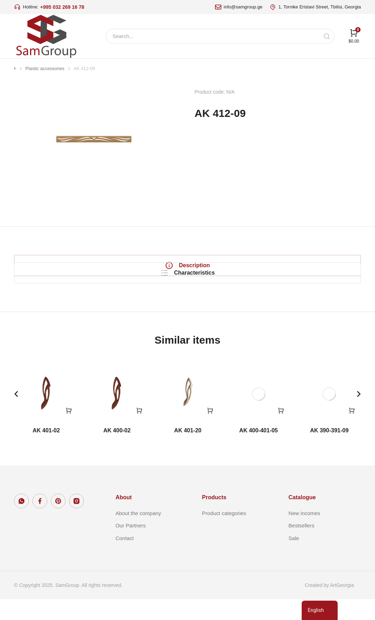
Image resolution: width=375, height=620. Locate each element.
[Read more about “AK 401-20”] (210, 431)
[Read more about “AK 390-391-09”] (352, 431)
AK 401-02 (46, 451)
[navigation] (319, 610)
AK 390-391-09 (329, 451)
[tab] (72, 265)
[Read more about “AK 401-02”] (69, 431)
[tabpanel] (256, 272)
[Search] (327, 36)
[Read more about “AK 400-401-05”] (281, 431)
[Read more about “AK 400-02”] (139, 431)
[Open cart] (354, 36)
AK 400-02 (116, 451)
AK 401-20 (187, 451)
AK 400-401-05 (258, 451)
